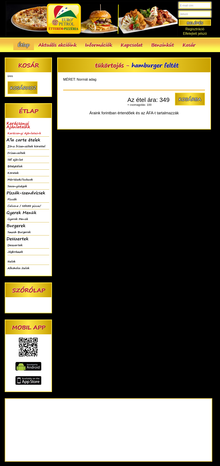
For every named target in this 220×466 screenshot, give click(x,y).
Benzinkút (162, 45)
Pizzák (12, 199)
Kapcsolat (131, 45)
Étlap (24, 45)
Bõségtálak (15, 166)
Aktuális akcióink (57, 45)
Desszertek (15, 245)
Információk (98, 45)
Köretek (13, 172)
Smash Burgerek (19, 231)
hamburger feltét (155, 65)
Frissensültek (16, 152)
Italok (11, 261)
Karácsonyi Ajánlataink (24, 133)
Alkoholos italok (18, 267)
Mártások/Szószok (20, 179)
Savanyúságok (17, 186)
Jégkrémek (15, 251)
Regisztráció (194, 29)
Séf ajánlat (15, 159)
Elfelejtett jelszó (195, 33)
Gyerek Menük (18, 218)
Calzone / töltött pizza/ (24, 205)
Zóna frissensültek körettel (26, 146)
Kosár (188, 45)
